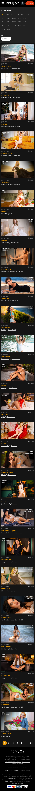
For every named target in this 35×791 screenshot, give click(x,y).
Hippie (3, 443)
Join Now (30, 3)
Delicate (4, 124)
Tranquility (5, 298)
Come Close (5, 589)
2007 (24, 26)
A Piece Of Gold (6, 734)
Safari (3, 501)
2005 (8, 29)
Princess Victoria (6, 127)
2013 (19, 22)
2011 (3, 26)
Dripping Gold (6, 269)
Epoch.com (12, 778)
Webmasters (8, 770)
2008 (19, 26)
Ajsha (3, 417)
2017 (24, 18)
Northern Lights (6, 156)
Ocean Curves (6, 647)
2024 (17, 14)
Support (16, 770)
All (3, 14)
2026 (7, 14)
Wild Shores (5, 327)
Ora (10, 214)
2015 (8, 22)
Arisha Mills (5, 446)
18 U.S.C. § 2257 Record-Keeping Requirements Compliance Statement (17, 762)
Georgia (3, 388)
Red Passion (5, 414)
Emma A (4, 736)
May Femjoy (5, 649)
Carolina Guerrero (7, 272)
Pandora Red (5, 97)
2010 (8, 26)
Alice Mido (4, 243)
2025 (12, 14)
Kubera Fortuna (6, 533)
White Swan (5, 356)
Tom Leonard (16, 97)
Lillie (2, 591)
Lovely (3, 385)
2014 (14, 22)
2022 (28, 14)
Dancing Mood (6, 153)
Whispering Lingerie (8, 530)
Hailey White (5, 68)
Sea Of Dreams (6, 66)
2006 (3, 29)
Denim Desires (6, 618)
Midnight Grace (6, 560)
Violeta (3, 330)
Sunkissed (5, 182)
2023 (22, 14)
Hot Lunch (5, 95)
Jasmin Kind (5, 504)
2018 (19, 18)
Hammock (5, 705)
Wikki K (3, 475)
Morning (4, 240)
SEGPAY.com (8, 781)
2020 (8, 18)
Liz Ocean (4, 301)
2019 (14, 18)
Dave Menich (16, 68)
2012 (24, 22)
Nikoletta (4, 214)
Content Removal (25, 770)
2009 (14, 26)
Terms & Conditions (13, 767)
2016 (3, 22)
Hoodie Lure (5, 676)
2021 (3, 18)
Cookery (4, 211)
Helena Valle (5, 359)
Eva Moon (17, 127)
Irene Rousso (5, 185)
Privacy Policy (24, 767)
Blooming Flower (7, 472)
